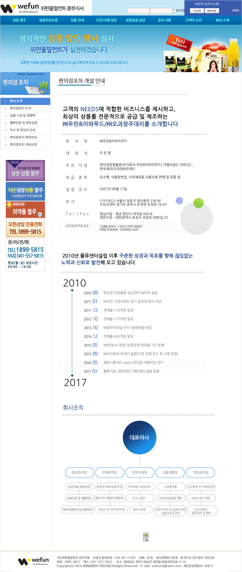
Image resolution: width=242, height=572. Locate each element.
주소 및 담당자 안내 (22, 130)
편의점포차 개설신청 (23, 145)
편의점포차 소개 (20, 108)
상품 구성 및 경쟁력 (22, 116)
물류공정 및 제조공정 (23, 123)
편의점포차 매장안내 (23, 137)
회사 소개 (16, 101)
